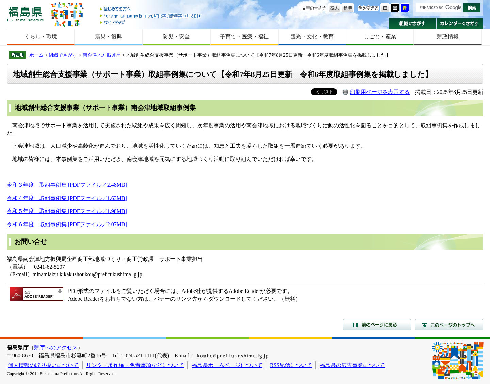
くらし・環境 (40, 36)
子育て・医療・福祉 (244, 36)
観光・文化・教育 (312, 36)
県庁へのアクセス (56, 347)
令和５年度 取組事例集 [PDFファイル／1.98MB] (67, 211)
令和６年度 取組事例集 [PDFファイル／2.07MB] (67, 224)
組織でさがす (412, 23)
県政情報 (448, 36)
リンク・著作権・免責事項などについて (135, 365)
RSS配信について (291, 365)
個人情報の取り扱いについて (43, 365)
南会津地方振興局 (102, 55)
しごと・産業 (380, 36)
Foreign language (151, 16)
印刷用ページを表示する (380, 92)
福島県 (25, 14)
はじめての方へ (151, 9)
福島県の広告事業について (352, 365)
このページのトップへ (449, 324)
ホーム (36, 55)
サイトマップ (151, 22)
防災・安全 (176, 36)
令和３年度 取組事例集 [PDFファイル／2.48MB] (67, 185)
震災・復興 (108, 36)
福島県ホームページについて (227, 365)
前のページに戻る (377, 324)
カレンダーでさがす (460, 23)
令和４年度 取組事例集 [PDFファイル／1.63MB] (67, 198)
